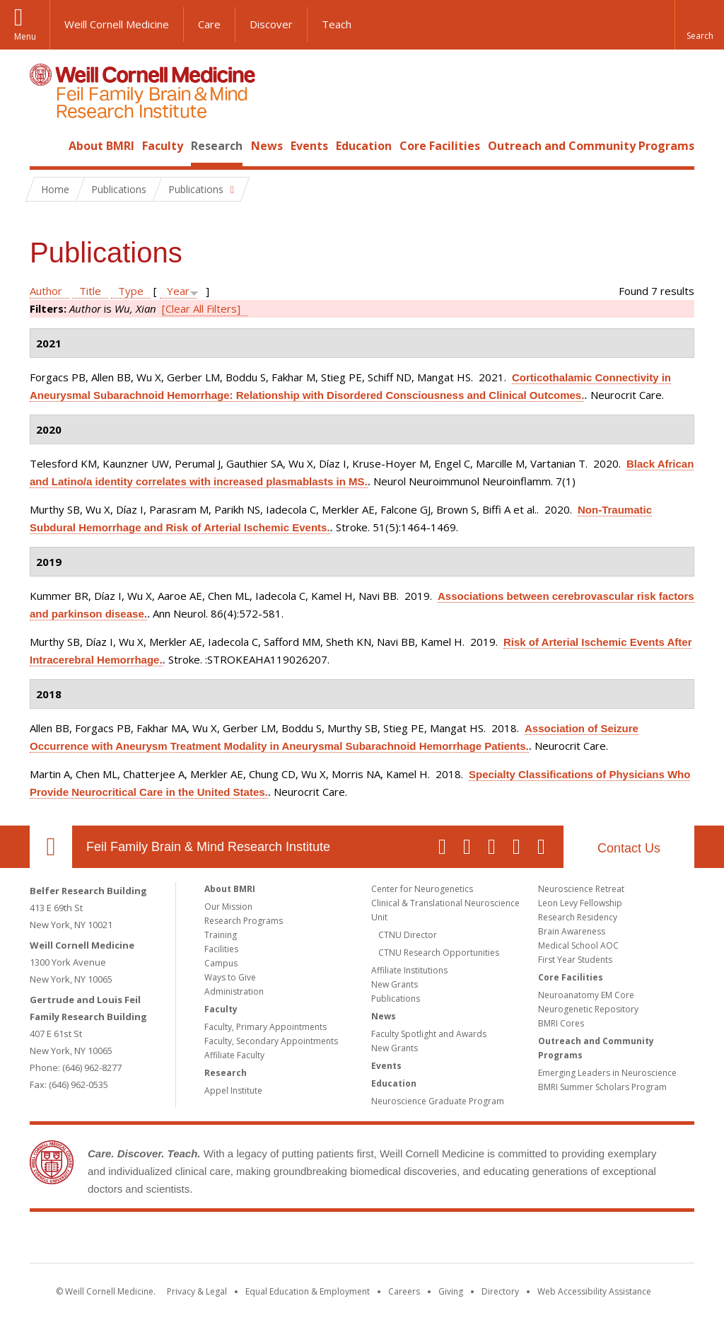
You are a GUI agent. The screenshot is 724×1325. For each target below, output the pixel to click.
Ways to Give (230, 977)
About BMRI (101, 146)
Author (46, 291)
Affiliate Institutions (409, 970)
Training (220, 935)
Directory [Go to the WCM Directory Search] (500, 1291)
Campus (221, 963)
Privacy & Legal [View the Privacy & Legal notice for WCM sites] (197, 1291)
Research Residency (577, 917)
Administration (234, 991)
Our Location (51, 847)
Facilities (221, 949)
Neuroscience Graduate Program (437, 1101)
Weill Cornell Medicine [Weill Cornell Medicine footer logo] (258, 1240)
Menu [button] (25, 36)
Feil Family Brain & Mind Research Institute (208, 847)
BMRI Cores (561, 1023)
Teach (336, 24)
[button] (699, 25)
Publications (395, 999)
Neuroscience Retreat (581, 889)
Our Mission (228, 907)
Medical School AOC (578, 945)
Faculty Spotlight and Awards (428, 1034)
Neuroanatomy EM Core (586, 995)
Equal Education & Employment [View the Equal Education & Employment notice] (307, 1291)
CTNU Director (407, 935)
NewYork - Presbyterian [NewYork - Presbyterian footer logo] (480, 1240)
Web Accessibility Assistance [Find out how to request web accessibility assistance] (594, 1291)
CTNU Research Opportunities (438, 953)
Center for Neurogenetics (422, 889)
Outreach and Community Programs (591, 146)
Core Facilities (439, 146)
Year (178, 291)
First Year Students (575, 960)
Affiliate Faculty (234, 1055)
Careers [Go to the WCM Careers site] (404, 1291)
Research (217, 146)
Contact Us (628, 848)
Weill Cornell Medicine (116, 24)
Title (90, 291)
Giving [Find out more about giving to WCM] (450, 1291)
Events (309, 146)
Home (45, 145)
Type (131, 291)
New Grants (394, 984)
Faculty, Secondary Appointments (271, 1041)
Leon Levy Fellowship (580, 903)
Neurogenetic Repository (588, 1009)
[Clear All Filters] (201, 308)
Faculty (162, 146)
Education (364, 146)
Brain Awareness (571, 931)
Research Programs (243, 921)
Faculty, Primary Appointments (265, 1027)
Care (209, 24)
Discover (271, 24)
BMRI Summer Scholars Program (602, 1087)
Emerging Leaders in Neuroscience (607, 1073)
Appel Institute (233, 1090)
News (267, 146)
